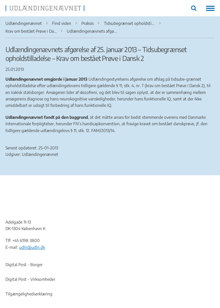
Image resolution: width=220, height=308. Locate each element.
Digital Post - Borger (24, 264)
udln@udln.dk (32, 247)
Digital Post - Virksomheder (30, 279)
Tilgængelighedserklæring (28, 293)
